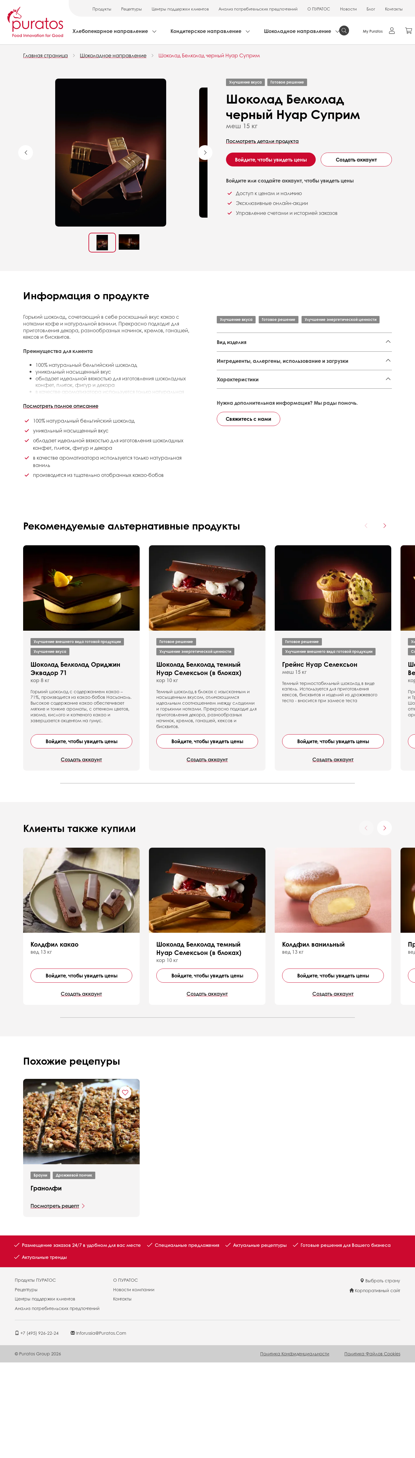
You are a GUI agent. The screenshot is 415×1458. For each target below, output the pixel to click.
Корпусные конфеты (314, 375)
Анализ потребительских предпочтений (258, 9)
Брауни (40, 1271)
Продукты (101, 9)
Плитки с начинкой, (241, 375)
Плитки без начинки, (320, 366)
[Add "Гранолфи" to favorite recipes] (125, 1189)
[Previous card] (366, 622)
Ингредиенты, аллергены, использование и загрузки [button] (282, 401)
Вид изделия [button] (231, 342)
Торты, (267, 366)
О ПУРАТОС (318, 9)
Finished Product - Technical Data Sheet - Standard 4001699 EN (298, 446)
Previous (25, 152)
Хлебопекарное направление (110, 31)
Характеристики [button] (238, 472)
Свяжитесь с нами (248, 570)
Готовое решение (287, 82)
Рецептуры (131, 9)
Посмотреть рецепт (55, 1302)
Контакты (394, 9)
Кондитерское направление (206, 31)
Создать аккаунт (356, 159)
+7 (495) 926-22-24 (37, 1429)
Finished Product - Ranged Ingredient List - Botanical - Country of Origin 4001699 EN (301, 431)
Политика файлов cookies (372, 1450)
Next (205, 152)
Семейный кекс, (237, 366)
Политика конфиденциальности (294, 1450)
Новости (348, 9)
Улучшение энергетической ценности (340, 319)
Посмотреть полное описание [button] (60, 405)
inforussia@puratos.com (98, 1429)
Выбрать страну (380, 1377)
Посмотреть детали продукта (262, 141)
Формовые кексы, (337, 357)
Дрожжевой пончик (74, 1271)
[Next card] (384, 622)
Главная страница (45, 55)
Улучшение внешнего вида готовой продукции (77, 738)
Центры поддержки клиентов (180, 9)
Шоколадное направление (297, 31)
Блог (371, 9)
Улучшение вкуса (245, 82)
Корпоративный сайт (374, 1386)
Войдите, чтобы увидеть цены (271, 159)
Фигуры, (276, 375)
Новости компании (133, 1385)
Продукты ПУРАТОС (35, 1376)
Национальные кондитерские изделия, (265, 357)
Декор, (285, 366)
